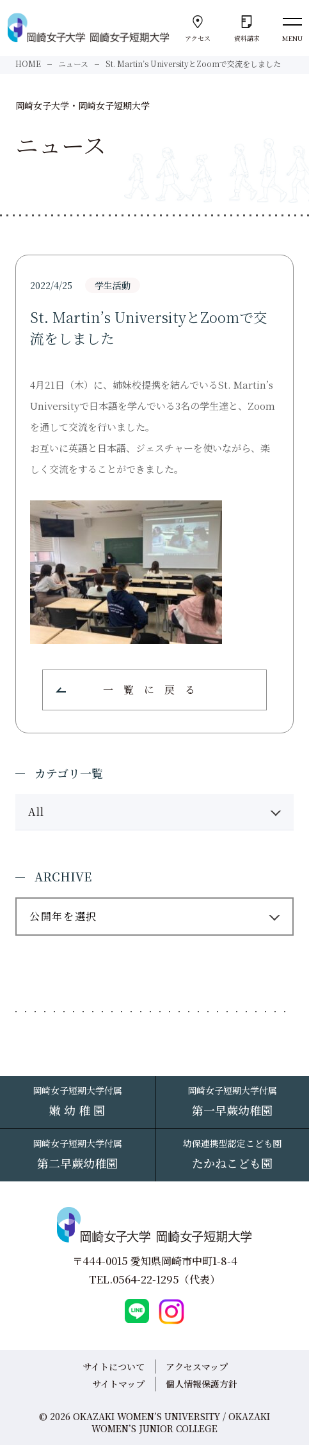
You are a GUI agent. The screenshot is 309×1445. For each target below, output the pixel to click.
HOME (28, 63)
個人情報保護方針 (201, 1383)
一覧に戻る (154, 689)
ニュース (73, 63)
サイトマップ (118, 1383)
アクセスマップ (197, 1366)
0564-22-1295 (146, 1279)
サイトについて (114, 1366)
